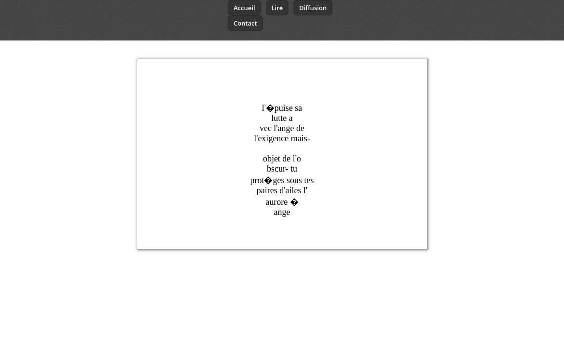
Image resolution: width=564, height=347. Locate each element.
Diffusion (313, 7)
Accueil (244, 7)
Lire (277, 7)
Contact (245, 23)
